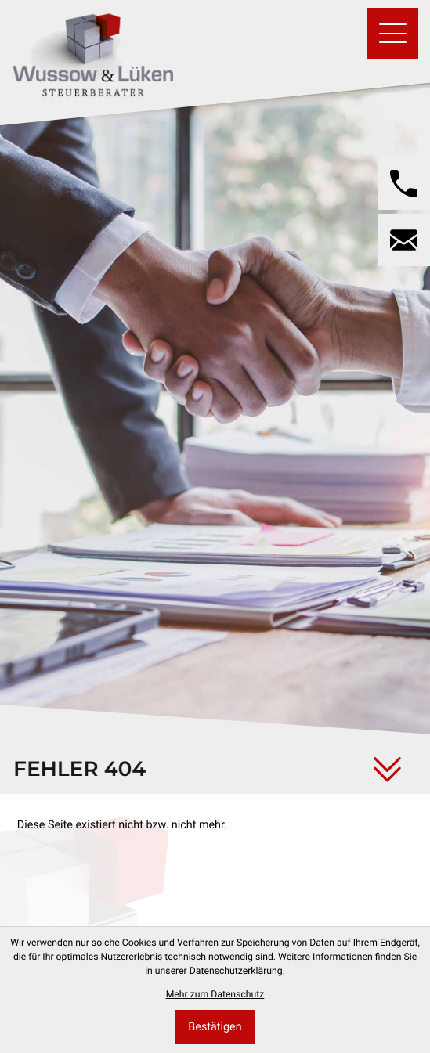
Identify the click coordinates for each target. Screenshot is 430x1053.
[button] (404, 183)
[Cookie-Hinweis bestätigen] (215, 1027)
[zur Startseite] (93, 51)
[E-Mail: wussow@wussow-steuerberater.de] (404, 240)
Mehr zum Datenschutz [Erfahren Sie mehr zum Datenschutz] (215, 994)
